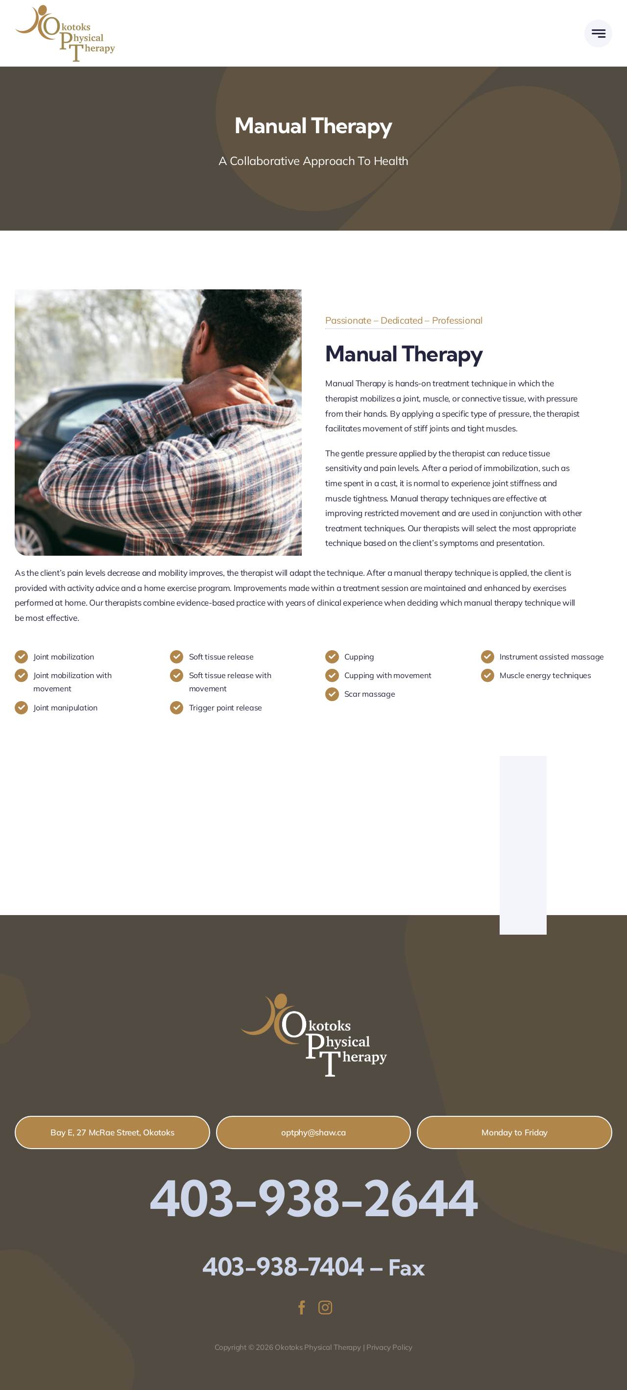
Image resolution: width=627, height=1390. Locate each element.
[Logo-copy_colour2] (65, 9)
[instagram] (325, 1308)
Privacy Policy (389, 1347)
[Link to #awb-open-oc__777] (598, 33)
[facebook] (302, 1308)
